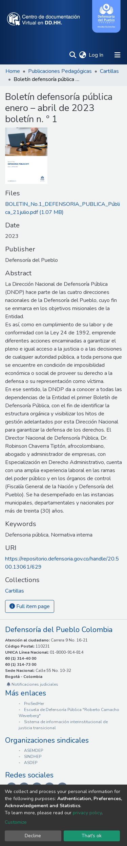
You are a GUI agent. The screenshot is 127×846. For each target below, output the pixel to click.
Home (12, 71)
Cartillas (109, 71)
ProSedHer (34, 703)
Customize (16, 822)
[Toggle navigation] (117, 55)
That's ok (92, 836)
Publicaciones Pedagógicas (60, 71)
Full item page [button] (29, 606)
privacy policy (87, 813)
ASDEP (30, 762)
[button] (82, 55)
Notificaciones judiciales (32, 684)
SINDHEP (32, 756)
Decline (33, 836)
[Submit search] (72, 55)
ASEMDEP (33, 750)
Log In (96, 55)
